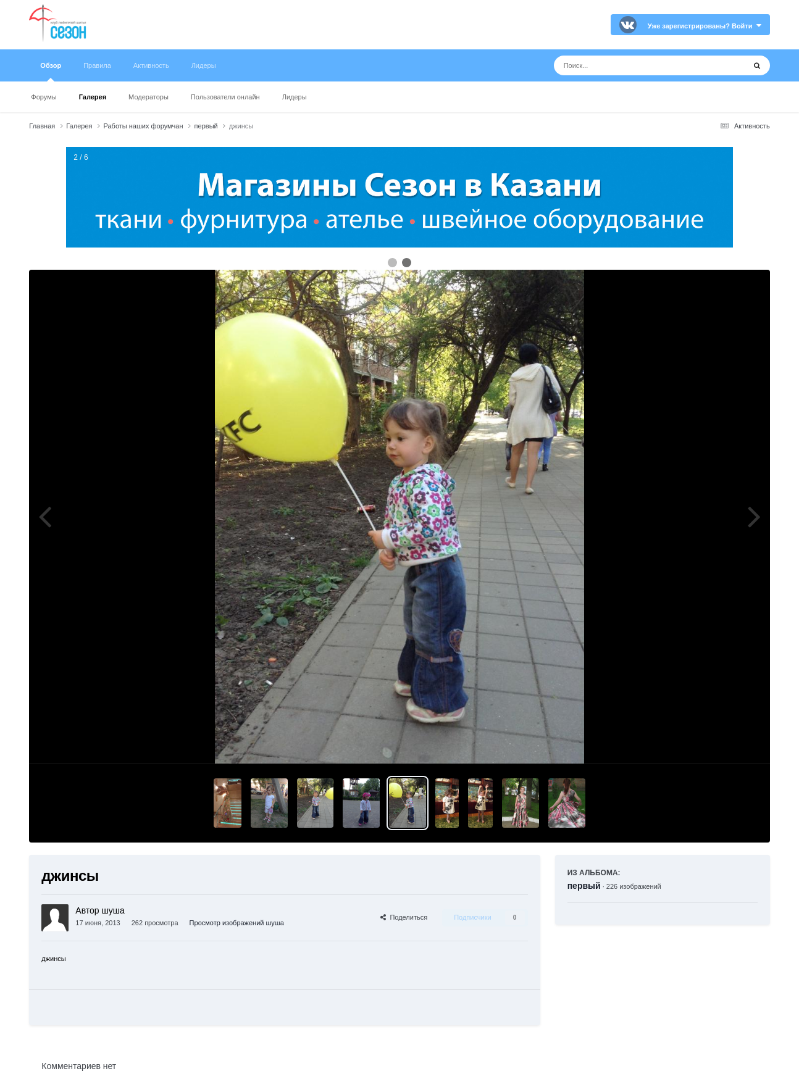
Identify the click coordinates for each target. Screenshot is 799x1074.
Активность (151, 65)
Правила (97, 65)
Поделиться (403, 917)
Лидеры (294, 97)
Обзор (50, 71)
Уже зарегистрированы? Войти (704, 26)
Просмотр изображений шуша (237, 922)
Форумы (43, 97)
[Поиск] (626, 65)
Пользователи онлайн (225, 97)
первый (584, 886)
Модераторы (148, 97)
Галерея (92, 97)
